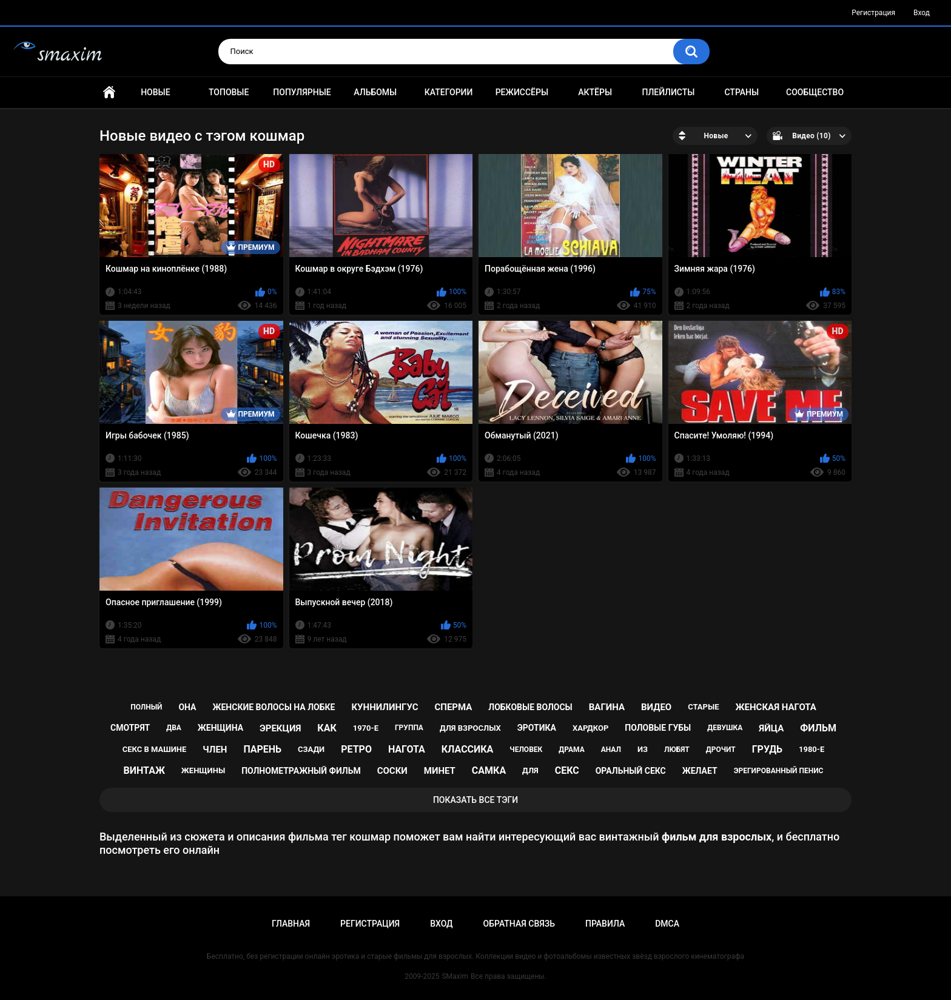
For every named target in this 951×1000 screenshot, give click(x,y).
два (173, 727)
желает (699, 771)
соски (392, 770)
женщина (220, 728)
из (642, 749)
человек (525, 749)
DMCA (667, 923)
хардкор (590, 728)
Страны (741, 92)
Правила (605, 923)
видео (656, 707)
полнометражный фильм (301, 771)
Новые (155, 92)
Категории (449, 92)
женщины (203, 770)
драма (571, 749)
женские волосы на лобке (273, 707)
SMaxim (455, 976)
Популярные (302, 92)
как (326, 728)
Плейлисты (668, 92)
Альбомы (375, 92)
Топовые (229, 92)
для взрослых (470, 728)
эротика (536, 728)
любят (677, 749)
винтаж (144, 770)
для (530, 770)
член (215, 749)
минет (439, 770)
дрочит (721, 749)
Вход (921, 12)
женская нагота (776, 707)
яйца (771, 728)
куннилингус (384, 707)
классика (468, 749)
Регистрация (873, 12)
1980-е (811, 749)
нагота (406, 749)
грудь (767, 749)
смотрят (130, 728)
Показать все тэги (475, 800)
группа (409, 727)
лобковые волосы (530, 707)
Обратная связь (519, 923)
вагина (607, 707)
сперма (453, 707)
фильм (818, 728)
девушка (724, 727)
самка (489, 770)
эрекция (280, 728)
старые (703, 706)
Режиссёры (522, 92)
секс (567, 770)
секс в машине (155, 749)
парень (262, 749)
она (187, 707)
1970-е (365, 728)
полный (146, 707)
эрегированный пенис (779, 771)
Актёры (595, 92)
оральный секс (631, 771)
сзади (311, 749)
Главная (109, 92)
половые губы (658, 728)
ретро (356, 749)
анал (611, 749)
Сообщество (815, 92)
